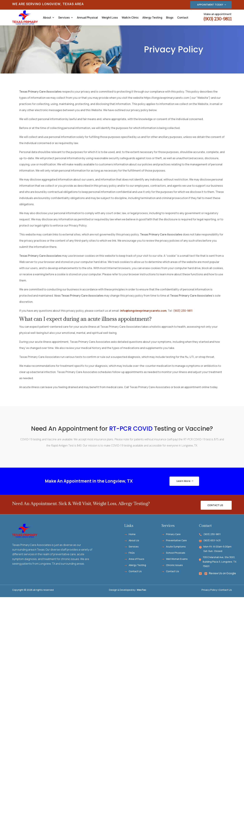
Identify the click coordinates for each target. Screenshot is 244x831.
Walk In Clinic (130, 17)
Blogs (169, 17)
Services (64, 17)
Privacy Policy (209, 589)
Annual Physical (87, 17)
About (47, 17)
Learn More (183, 481)
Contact (182, 17)
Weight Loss (110, 17)
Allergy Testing (152, 17)
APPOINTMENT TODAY (210, 4)
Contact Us (215, 505)
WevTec (141, 589)
